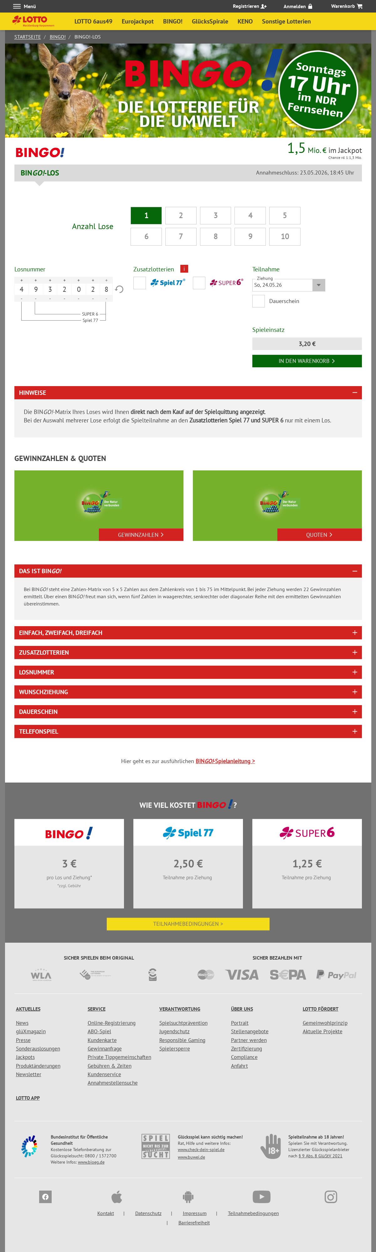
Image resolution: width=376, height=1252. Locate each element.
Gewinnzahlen (141, 534)
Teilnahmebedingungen (253, 1213)
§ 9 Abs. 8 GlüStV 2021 (321, 1156)
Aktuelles (28, 1009)
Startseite (27, 37)
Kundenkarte (102, 1040)
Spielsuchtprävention (183, 1022)
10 (285, 236)
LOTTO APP (28, 1098)
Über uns (242, 1009)
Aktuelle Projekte (323, 1031)
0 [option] (79, 289)
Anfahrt (239, 1065)
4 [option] (21, 289)
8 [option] (106, 289)
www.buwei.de (191, 1157)
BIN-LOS (40, 173)
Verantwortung (179, 1009)
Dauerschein (285, 301)
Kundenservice (104, 1074)
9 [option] (36, 289)
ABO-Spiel (99, 1031)
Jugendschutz (174, 1031)
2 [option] (64, 289)
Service (97, 1009)
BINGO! (58, 37)
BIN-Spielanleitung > (225, 761)
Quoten (319, 534)
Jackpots (25, 1057)
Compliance (244, 1057)
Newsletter (28, 1074)
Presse (23, 1040)
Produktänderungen (38, 1065)
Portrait (240, 1022)
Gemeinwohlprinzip (325, 1022)
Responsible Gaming (182, 1040)
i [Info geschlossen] (184, 268)
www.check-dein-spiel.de (201, 1149)
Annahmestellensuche (113, 1082)
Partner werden (249, 1040)
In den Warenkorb (307, 360)
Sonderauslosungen (38, 1048)
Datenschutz (148, 1213)
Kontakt (105, 1213)
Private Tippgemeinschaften (119, 1057)
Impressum (195, 1213)
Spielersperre (174, 1048)
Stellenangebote (250, 1031)
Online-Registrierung (112, 1022)
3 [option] (50, 289)
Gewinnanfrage (105, 1048)
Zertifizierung (246, 1048)
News (22, 1022)
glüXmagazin (31, 1031)
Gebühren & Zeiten (109, 1065)
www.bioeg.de (91, 1162)
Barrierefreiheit (194, 1222)
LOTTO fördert (320, 1009)
